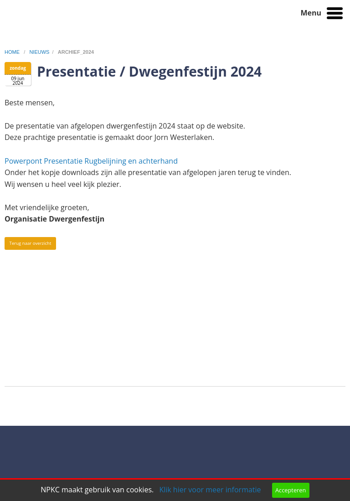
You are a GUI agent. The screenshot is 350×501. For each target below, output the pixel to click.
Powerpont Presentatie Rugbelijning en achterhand (92, 161)
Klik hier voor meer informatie (210, 490)
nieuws (39, 52)
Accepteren (290, 490)
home (13, 52)
